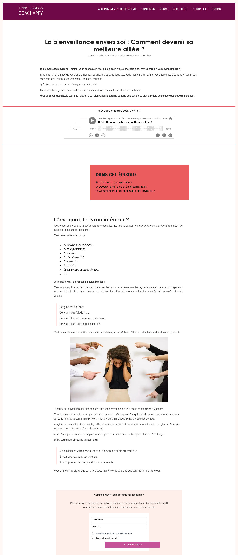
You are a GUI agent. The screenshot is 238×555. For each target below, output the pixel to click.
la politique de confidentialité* (105, 538)
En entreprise (199, 8)
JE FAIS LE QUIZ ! (133, 544)
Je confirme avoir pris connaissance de (113, 533)
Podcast (163, 8)
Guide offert (179, 8)
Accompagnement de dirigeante (117, 8)
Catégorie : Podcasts (106, 55)
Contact (217, 8)
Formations (148, 8)
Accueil (91, 55)
